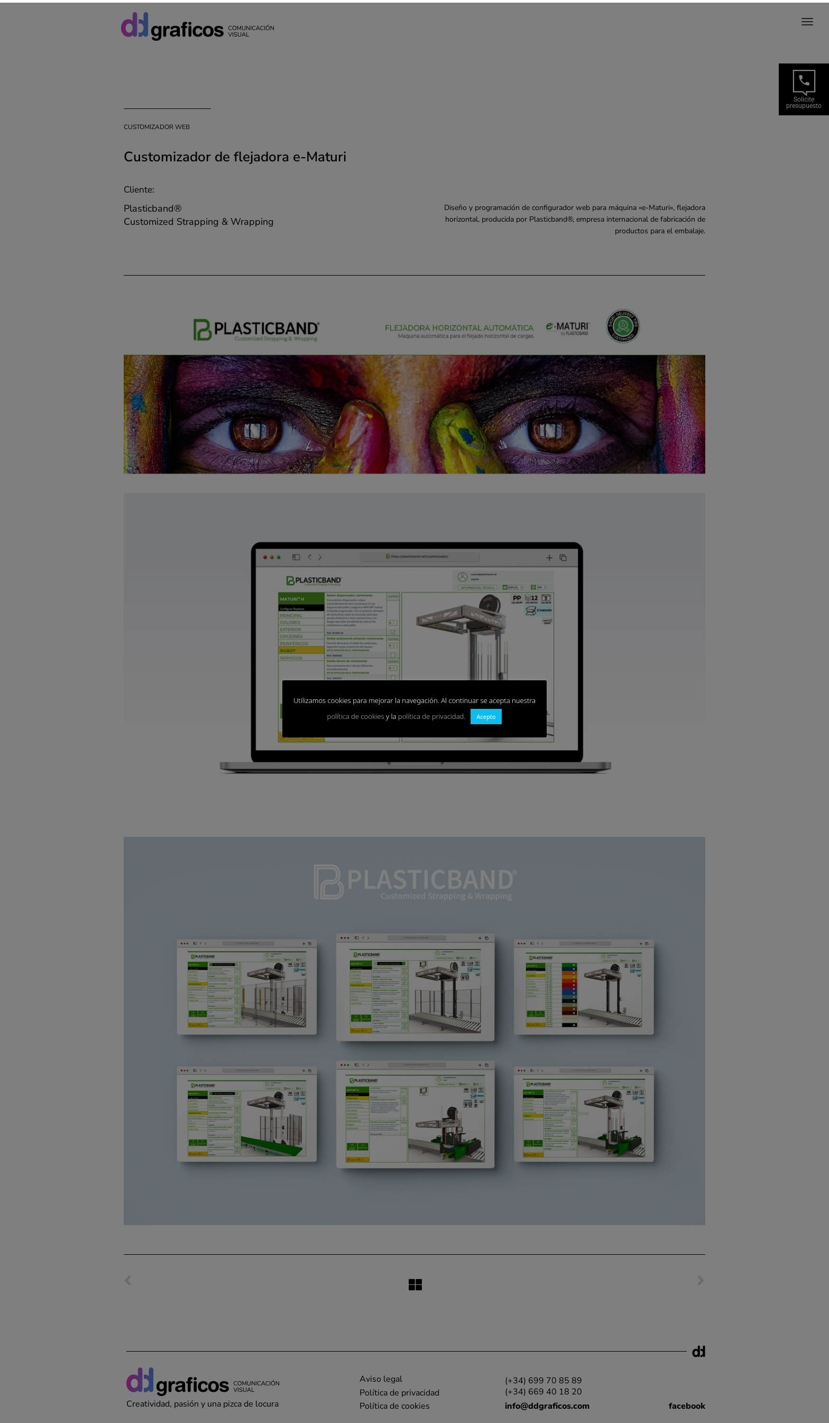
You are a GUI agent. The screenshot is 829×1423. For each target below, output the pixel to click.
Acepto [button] (486, 716)
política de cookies (355, 716)
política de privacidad (431, 716)
